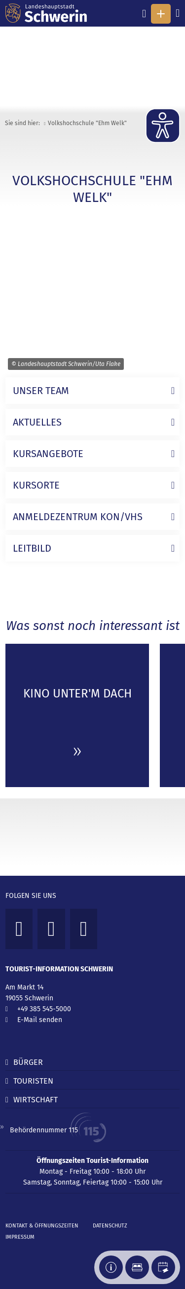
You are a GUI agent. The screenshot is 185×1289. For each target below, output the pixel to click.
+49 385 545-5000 (44, 1009)
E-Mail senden (39, 1020)
